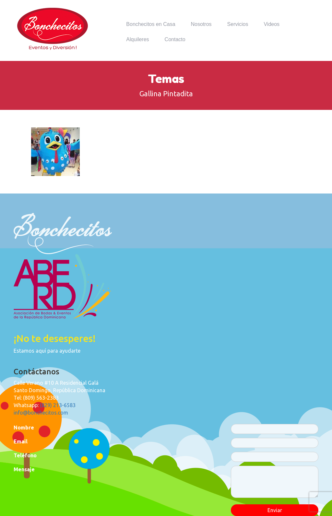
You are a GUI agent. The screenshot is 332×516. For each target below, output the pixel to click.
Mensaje (24, 469)
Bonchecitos (52, 29)
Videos (271, 24)
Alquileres (137, 39)
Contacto (175, 39)
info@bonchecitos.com (41, 413)
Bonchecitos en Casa (150, 24)
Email (21, 441)
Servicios (237, 24)
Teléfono (25, 455)
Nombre (24, 427)
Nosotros (201, 24)
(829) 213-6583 (58, 405)
